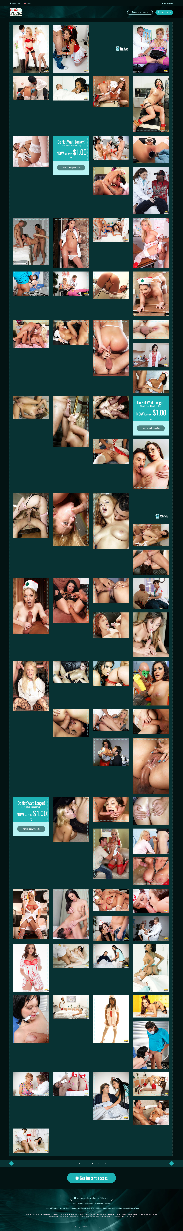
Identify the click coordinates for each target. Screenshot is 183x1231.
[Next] (171, 1163)
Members (80, 1203)
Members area (168, 3)
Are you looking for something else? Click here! (92, 1197)
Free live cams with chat (141, 12)
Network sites (16, 3)
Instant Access (99, 1203)
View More (108, 1203)
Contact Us (84, 1208)
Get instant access (165, 12)
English (29, 3)
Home (74, 1203)
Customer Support (65, 1208)
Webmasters (76, 1208)
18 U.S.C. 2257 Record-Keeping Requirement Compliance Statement (109, 1208)
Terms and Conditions (52, 1208)
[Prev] (11, 1163)
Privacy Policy (134, 1208)
